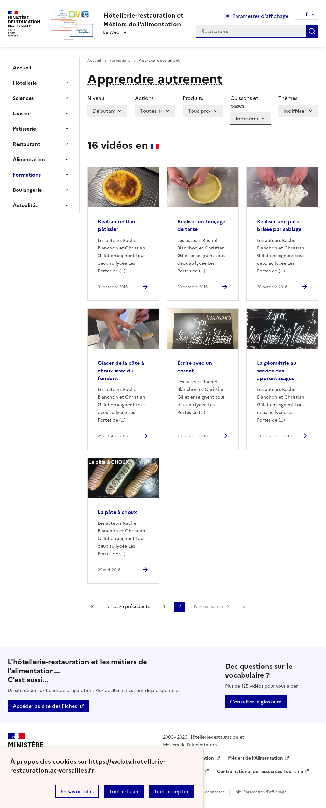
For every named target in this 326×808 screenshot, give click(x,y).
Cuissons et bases (244, 102)
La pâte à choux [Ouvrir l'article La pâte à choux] (117, 512)
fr (307, 14)
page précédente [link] (131, 606)
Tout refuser (123, 791)
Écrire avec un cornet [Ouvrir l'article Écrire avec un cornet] (194, 366)
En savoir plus (77, 791)
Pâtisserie (24, 129)
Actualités (25, 205)
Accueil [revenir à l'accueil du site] (94, 60)
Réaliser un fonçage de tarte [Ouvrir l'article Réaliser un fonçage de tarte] (201, 225)
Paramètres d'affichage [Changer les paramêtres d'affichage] (260, 16)
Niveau (95, 98)
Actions (144, 98)
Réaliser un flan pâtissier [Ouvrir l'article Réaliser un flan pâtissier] (116, 225)
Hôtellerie (25, 83)
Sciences (23, 98)
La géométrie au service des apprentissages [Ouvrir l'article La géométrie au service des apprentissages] (276, 370)
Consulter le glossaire (255, 701)
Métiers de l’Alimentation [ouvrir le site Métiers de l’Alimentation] (255, 758)
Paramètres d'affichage (265, 792)
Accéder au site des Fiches (45, 706)
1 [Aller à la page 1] (164, 606)
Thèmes (287, 98)
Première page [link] (92, 607)
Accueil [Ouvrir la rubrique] (22, 67)
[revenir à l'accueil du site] (143, 20)
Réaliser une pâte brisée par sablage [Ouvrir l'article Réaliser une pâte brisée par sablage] (279, 225)
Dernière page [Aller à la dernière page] (244, 607)
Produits (193, 98)
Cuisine (22, 113)
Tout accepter (171, 791)
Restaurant (26, 144)
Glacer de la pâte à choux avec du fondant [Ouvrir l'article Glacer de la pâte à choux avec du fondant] (121, 370)
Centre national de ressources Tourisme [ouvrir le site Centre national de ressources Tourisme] (260, 771)
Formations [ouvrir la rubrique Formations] (120, 60)
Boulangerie (27, 190)
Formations (27, 174)
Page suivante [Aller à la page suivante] (208, 606)
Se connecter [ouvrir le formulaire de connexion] (212, 792)
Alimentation (29, 159)
